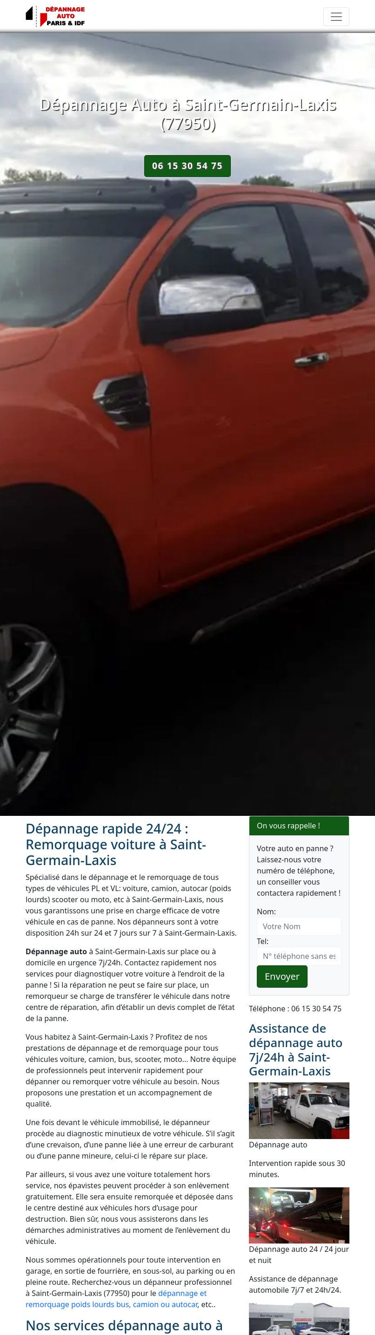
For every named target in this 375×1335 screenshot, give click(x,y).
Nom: (266, 911)
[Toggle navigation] (336, 16)
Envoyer (282, 976)
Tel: (262, 941)
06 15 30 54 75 (187, 165)
